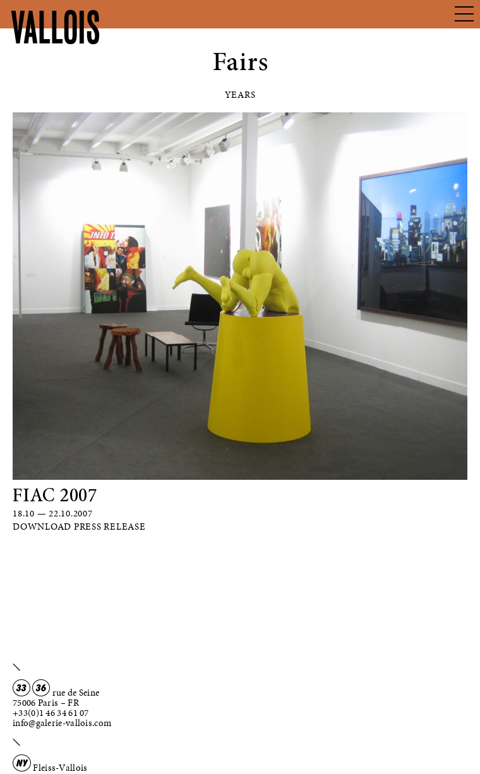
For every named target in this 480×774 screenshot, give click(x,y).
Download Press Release (79, 526)
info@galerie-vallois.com (62, 723)
